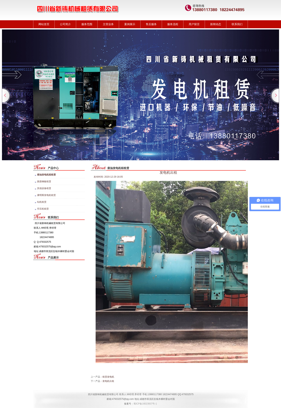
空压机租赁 (43, 208)
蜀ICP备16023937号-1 (145, 403)
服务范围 (86, 24)
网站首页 (43, 24)
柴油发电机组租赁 (46, 174)
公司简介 (65, 24)
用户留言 (194, 24)
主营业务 (108, 24)
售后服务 (151, 24)
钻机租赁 (41, 202)
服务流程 (172, 24)
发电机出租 (108, 381)
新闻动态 (215, 24)
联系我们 (237, 24)
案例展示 (129, 24)
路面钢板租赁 (44, 181)
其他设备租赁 (44, 188)
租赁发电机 (108, 376)
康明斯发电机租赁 (46, 195)
